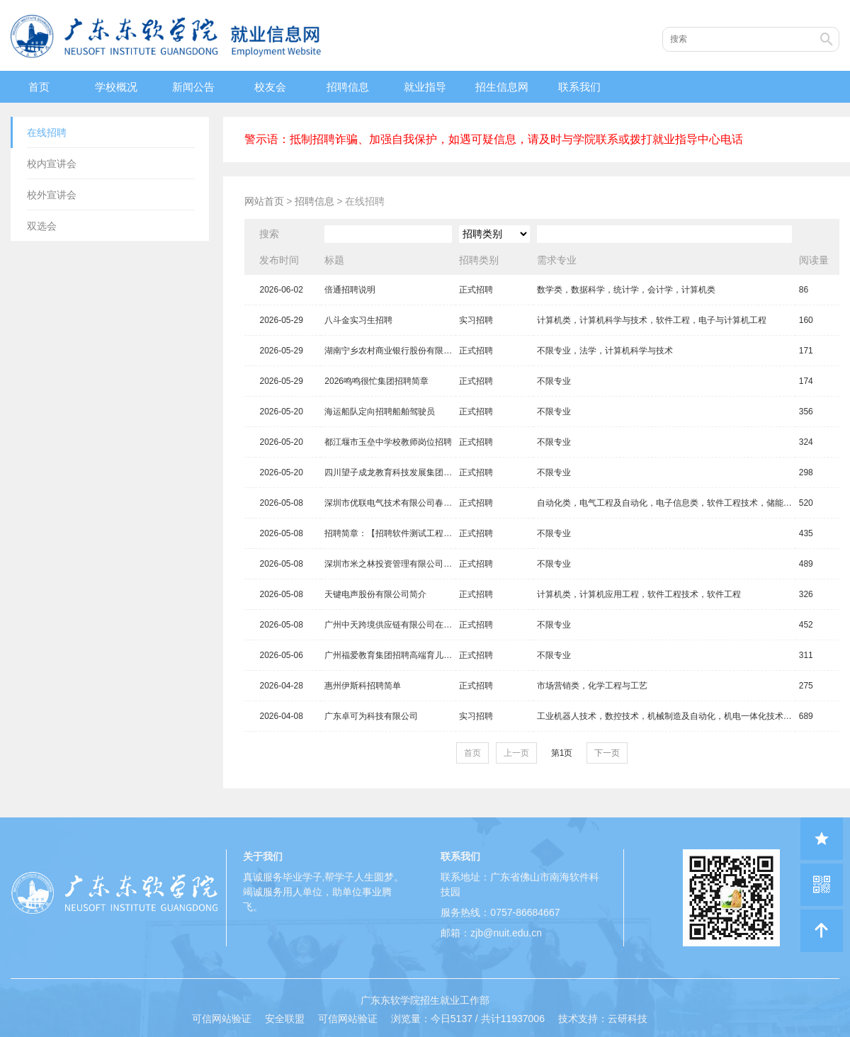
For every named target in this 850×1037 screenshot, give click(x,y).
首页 (39, 87)
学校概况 (116, 87)
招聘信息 (348, 87)
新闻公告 (193, 87)
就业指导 (425, 87)
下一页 (607, 753)
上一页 (516, 753)
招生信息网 (501, 87)
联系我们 (579, 87)
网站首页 (264, 201)
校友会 (270, 87)
